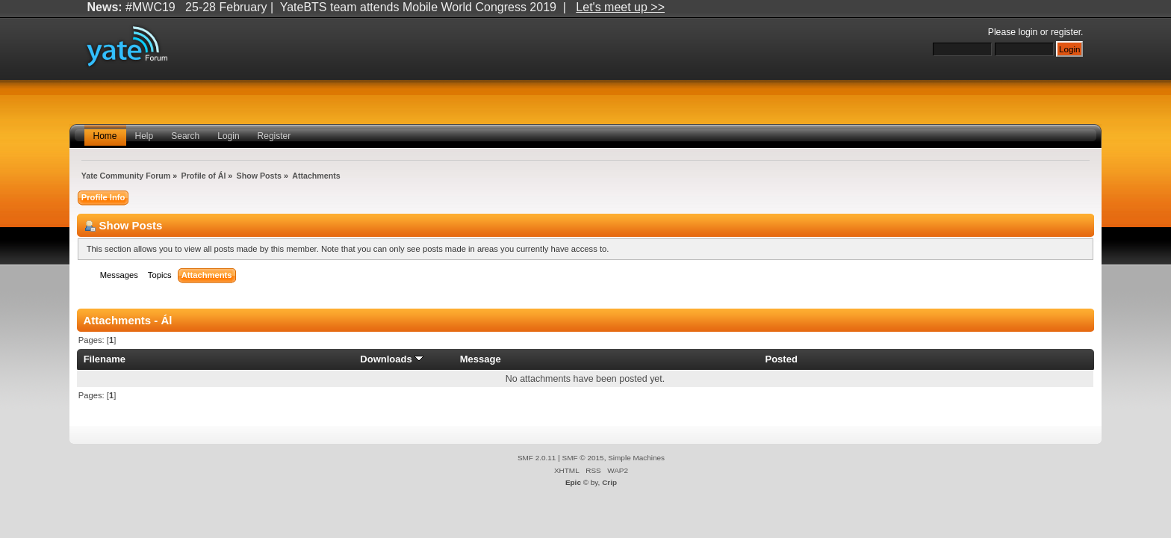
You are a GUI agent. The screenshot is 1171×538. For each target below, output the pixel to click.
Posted (781, 359)
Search (185, 136)
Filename (105, 359)
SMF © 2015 (583, 458)
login (1028, 32)
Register (274, 136)
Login (228, 136)
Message (480, 359)
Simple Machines (636, 458)
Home (105, 136)
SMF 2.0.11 (537, 458)
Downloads (391, 359)
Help (144, 136)
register (1066, 32)
